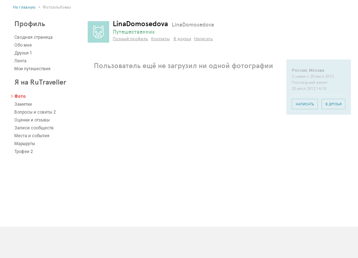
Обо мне (23, 45)
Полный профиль (130, 39)
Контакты (160, 39)
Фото (20, 96)
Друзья (21, 53)
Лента (20, 60)
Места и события (31, 135)
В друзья (182, 39)
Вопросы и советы (33, 112)
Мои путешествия (32, 68)
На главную (24, 7)
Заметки (23, 104)
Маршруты (24, 143)
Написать (203, 39)
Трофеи (21, 151)
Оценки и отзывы (32, 120)
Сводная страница (33, 37)
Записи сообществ (34, 127)
